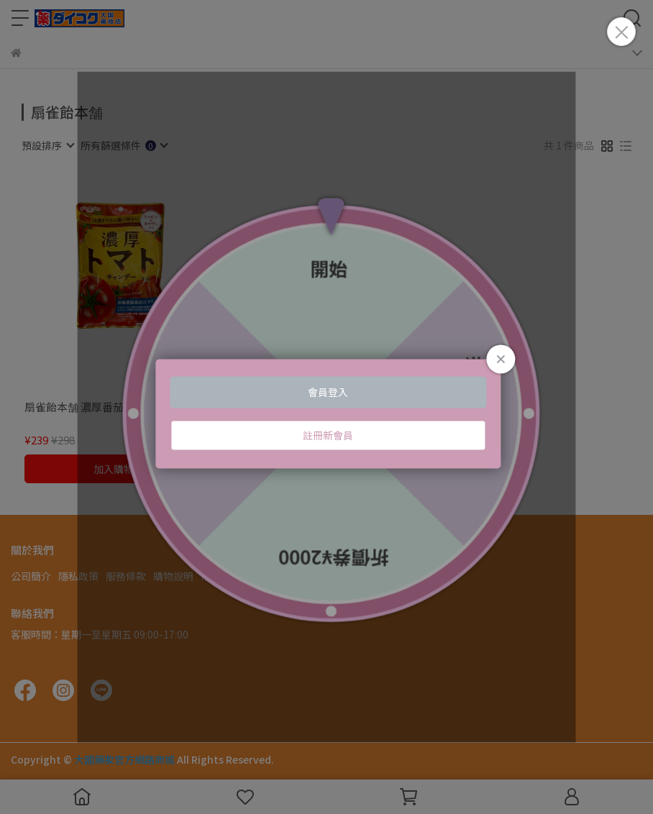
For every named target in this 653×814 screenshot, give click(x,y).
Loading (326, 407)
